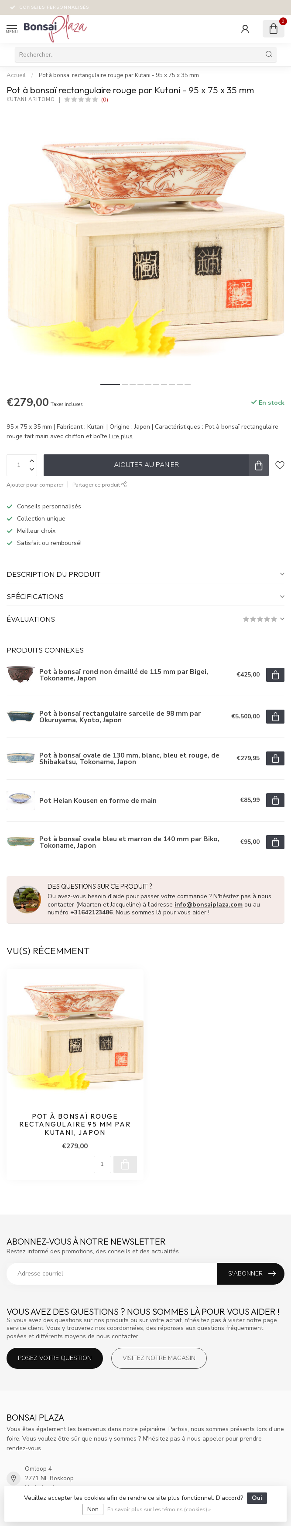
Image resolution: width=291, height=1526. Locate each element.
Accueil (16, 75)
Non (93, 1509)
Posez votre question (55, 1358)
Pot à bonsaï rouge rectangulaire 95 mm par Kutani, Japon (75, 1125)
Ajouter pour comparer (35, 484)
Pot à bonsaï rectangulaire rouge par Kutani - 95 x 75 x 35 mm (119, 75)
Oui (257, 1498)
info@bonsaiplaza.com (209, 904)
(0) (104, 99)
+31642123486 (91, 912)
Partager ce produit (99, 484)
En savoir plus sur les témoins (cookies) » (159, 1509)
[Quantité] (102, 1164)
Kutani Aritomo (31, 99)
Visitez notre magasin (159, 1358)
